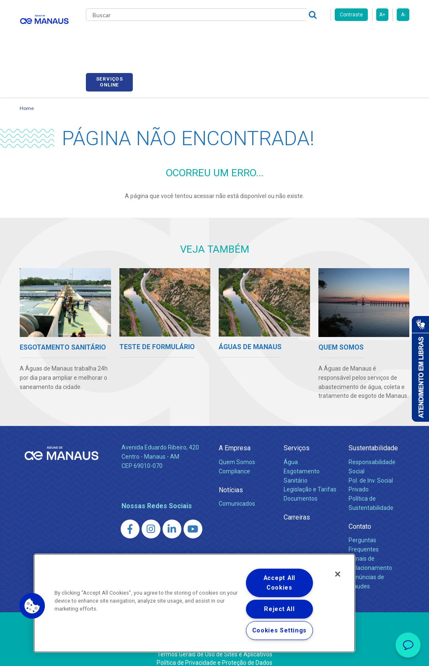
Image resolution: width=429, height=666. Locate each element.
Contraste (351, 15)
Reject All (279, 609)
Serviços (297, 439)
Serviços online (386, 39)
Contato (360, 517)
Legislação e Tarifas (310, 480)
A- (403, 15)
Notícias (231, 480)
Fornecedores (326, 37)
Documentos (301, 489)
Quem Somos (237, 452)
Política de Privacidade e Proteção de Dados (214, 653)
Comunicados (237, 494)
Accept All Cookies (279, 583)
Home (27, 99)
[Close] (337, 574)
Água (291, 452)
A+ (382, 15)
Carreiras (281, 37)
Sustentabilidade (373, 439)
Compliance (234, 461)
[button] (32, 606)
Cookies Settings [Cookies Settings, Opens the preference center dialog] (279, 630)
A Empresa (235, 439)
